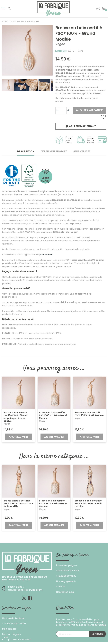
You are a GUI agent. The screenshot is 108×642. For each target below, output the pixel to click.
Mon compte (9, 628)
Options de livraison (13, 618)
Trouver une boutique (14, 623)
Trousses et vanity (66, 576)
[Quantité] (62, 110)
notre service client (31, 590)
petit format (46, 254)
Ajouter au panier (89, 110)
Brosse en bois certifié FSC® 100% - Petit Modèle (89, 414)
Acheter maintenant (81, 126)
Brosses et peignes (66, 565)
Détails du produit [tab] (53, 151)
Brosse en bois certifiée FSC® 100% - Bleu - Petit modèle (88, 503)
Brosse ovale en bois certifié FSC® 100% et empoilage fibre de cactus (16, 417)
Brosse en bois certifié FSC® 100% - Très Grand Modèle (53, 415)
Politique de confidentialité (16, 639)
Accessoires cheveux (67, 570)
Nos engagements (66, 581)
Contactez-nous (65, 592)
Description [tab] (25, 151)
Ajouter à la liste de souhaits (103, 117)
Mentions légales (11, 634)
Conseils (60, 586)
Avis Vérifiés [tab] (81, 151)
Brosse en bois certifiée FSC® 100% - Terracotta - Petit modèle (18, 503)
